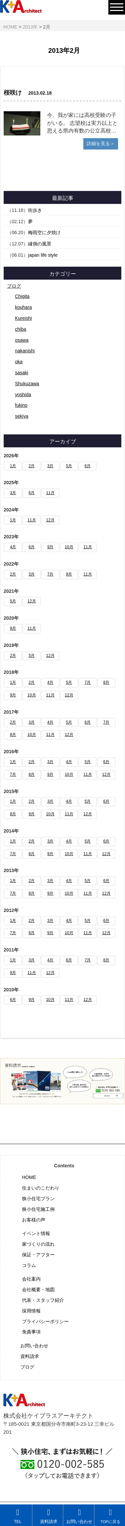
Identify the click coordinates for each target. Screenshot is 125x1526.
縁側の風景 (39, 243)
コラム (29, 1265)
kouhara (23, 307)
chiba (20, 329)
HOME (29, 1177)
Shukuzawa (27, 383)
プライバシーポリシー (45, 1321)
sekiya (21, 416)
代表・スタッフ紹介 (43, 1300)
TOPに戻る (110, 1516)
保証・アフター (38, 1254)
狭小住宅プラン (38, 1198)
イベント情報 (36, 1233)
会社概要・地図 (38, 1289)
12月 (50, 520)
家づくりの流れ (38, 1244)
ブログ (14, 286)
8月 (106, 682)
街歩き (35, 210)
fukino (21, 405)
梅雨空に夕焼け (44, 232)
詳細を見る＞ (101, 143)
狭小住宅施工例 (38, 1209)
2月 (32, 466)
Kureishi (23, 318)
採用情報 (31, 1310)
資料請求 (29, 1356)
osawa (21, 340)
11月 (50, 493)
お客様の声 (33, 1219)
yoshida (23, 394)
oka (19, 361)
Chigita (22, 296)
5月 (69, 466)
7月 (50, 574)
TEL (18, 1516)
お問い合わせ (34, 1345)
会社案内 (31, 1279)
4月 (13, 547)
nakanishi (25, 350)
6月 (88, 466)
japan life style (43, 255)
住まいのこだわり (40, 1188)
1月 (13, 466)
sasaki (21, 372)
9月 (50, 547)
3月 (50, 466)
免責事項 (31, 1331)
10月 (69, 547)
